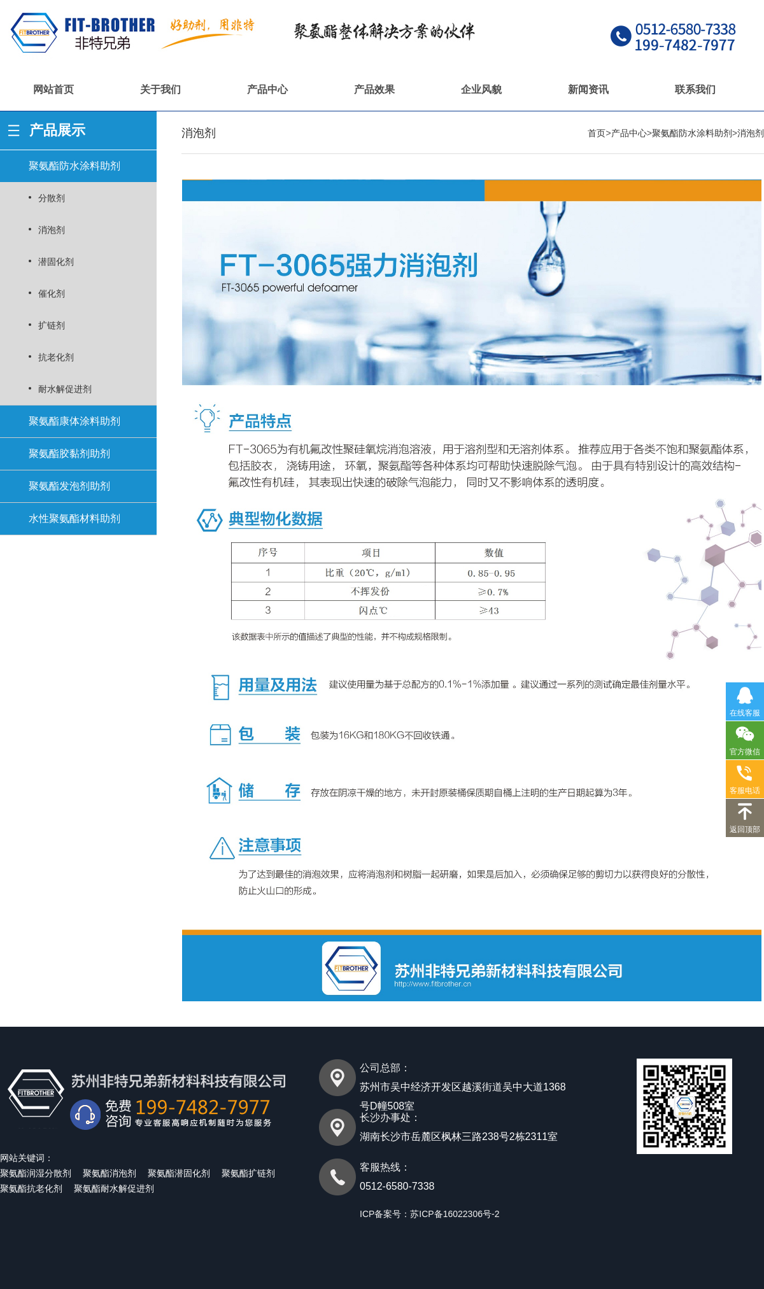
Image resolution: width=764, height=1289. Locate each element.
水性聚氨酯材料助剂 (74, 518)
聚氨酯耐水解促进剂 (114, 1188)
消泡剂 (51, 230)
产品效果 (374, 89)
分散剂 (51, 198)
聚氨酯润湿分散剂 (35, 1173)
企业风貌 (481, 89)
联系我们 (695, 89)
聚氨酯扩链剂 (248, 1173)
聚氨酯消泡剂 (109, 1173)
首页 (596, 133)
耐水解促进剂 (65, 389)
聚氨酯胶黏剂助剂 (69, 453)
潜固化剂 (56, 262)
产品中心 (267, 89)
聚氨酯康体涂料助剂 (74, 421)
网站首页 (53, 89)
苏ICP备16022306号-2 (454, 1214)
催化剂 (51, 293)
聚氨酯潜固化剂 (179, 1173)
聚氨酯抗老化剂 (31, 1188)
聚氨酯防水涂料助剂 (74, 165)
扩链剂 (51, 325)
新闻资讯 (588, 89)
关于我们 (160, 89)
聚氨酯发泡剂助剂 (69, 486)
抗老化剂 (56, 357)
